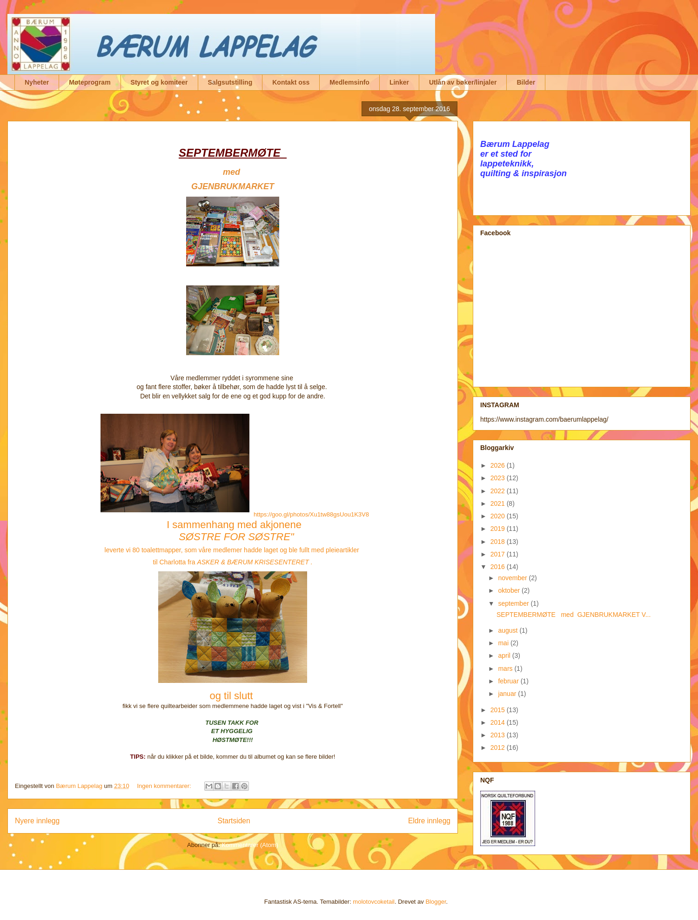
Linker (399, 82)
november (513, 578)
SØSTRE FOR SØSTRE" (238, 537)
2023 (498, 478)
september (514, 603)
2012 (498, 747)
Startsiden (233, 821)
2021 (498, 503)
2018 (498, 541)
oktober (510, 590)
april (505, 655)
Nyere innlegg (37, 821)
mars (506, 668)
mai (504, 643)
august (508, 630)
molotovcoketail (374, 901)
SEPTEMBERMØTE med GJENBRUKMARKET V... (574, 614)
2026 (498, 465)
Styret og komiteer (159, 82)
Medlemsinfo (349, 82)
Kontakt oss (290, 82)
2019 (498, 528)
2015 (498, 710)
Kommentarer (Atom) (250, 844)
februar (509, 681)
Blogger (435, 901)
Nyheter (37, 82)
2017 (498, 554)
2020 (498, 516)
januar (508, 693)
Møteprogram (89, 82)
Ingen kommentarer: (165, 785)
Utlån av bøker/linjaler (463, 82)
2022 (498, 491)
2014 (498, 722)
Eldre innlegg (429, 821)
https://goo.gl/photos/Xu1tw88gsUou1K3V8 (311, 514)
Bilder (526, 82)
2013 (498, 735)
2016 (498, 566)
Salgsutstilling (230, 82)
